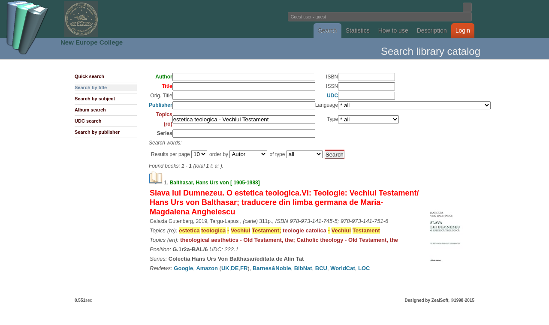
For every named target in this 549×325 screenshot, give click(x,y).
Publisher (160, 105)
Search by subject (95, 98)
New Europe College (91, 42)
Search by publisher (97, 132)
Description (432, 30)
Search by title (91, 87)
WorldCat (342, 268)
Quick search (89, 76)
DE (234, 268)
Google (183, 268)
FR (243, 268)
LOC (364, 268)
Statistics (358, 30)
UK (225, 268)
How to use (393, 30)
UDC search (88, 120)
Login (462, 30)
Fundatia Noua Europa (133, 19)
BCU (321, 268)
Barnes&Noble (272, 268)
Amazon (207, 268)
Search (327, 30)
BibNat (303, 268)
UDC (332, 96)
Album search (90, 109)
